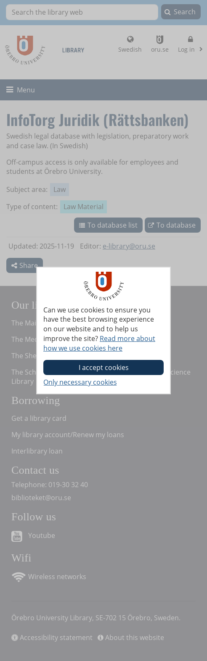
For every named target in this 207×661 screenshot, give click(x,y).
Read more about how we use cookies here (99, 343)
